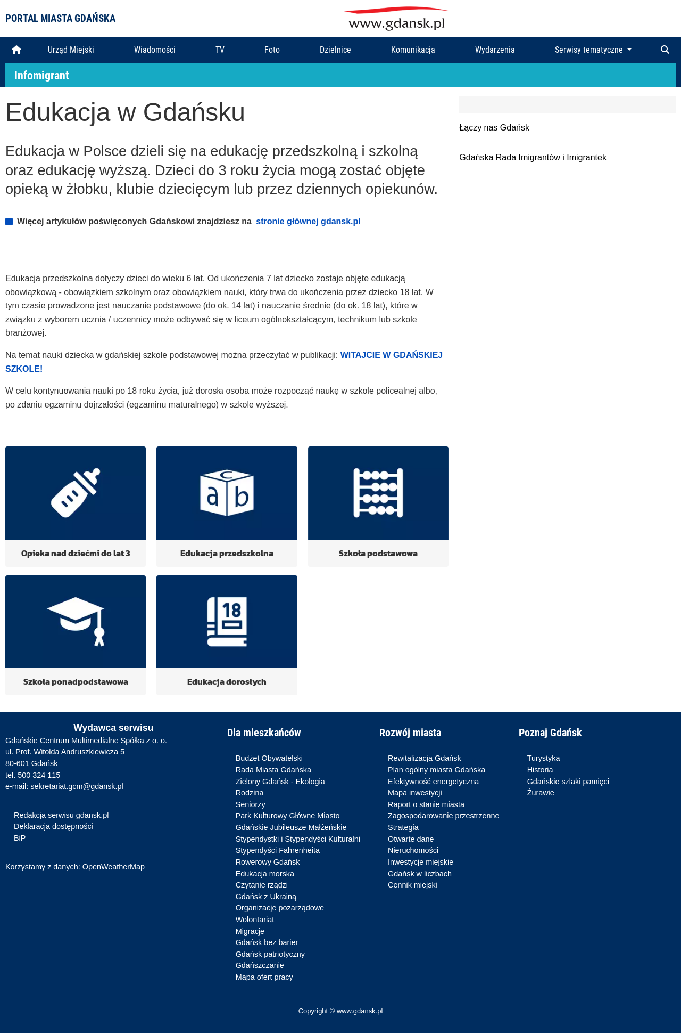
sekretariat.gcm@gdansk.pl (76, 786)
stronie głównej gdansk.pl (308, 221)
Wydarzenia (495, 50)
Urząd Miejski (71, 50)
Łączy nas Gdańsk (494, 127)
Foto (272, 50)
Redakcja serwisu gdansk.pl (61, 815)
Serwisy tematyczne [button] (590, 50)
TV (220, 50)
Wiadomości (155, 50)
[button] (665, 50)
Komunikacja (413, 50)
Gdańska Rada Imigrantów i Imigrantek (533, 157)
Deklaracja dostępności (53, 826)
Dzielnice (335, 50)
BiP (20, 838)
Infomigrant (41, 75)
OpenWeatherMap (113, 867)
